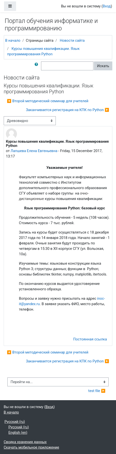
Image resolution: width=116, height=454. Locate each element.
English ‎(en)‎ (17, 432)
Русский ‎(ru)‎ (14, 421)
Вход (107, 6)
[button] (37, 65)
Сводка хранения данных (25, 442)
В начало (12, 40)
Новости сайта (72, 40)
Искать (103, 66)
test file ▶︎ (96, 391)
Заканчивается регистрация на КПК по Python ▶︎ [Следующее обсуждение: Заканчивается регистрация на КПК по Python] (67, 110)
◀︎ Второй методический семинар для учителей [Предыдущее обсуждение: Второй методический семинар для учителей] (47, 101)
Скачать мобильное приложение (31, 447)
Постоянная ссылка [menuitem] (90, 339)
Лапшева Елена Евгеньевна (34, 151)
